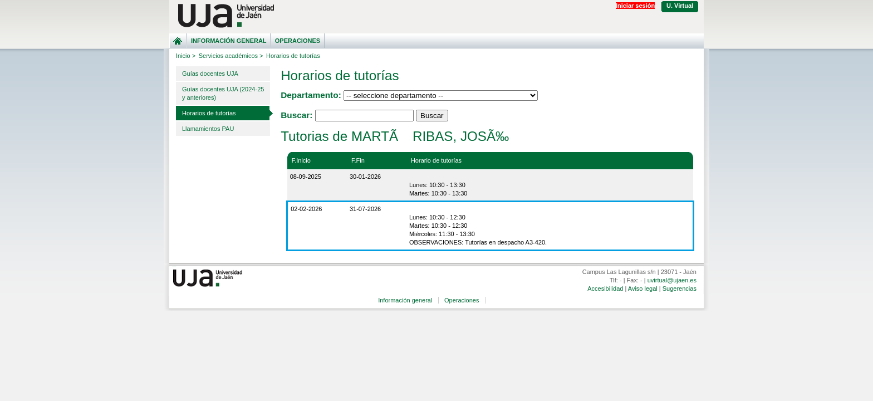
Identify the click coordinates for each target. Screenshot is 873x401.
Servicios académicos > (231, 55)
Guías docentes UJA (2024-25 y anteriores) (223, 93)
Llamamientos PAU (208, 128)
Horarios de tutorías (209, 113)
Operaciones (297, 40)
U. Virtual (679, 5)
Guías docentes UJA (210, 73)
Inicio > (185, 55)
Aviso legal (643, 288)
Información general (229, 40)
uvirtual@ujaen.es (672, 280)
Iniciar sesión (635, 5)
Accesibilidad (605, 288)
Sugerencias (680, 288)
